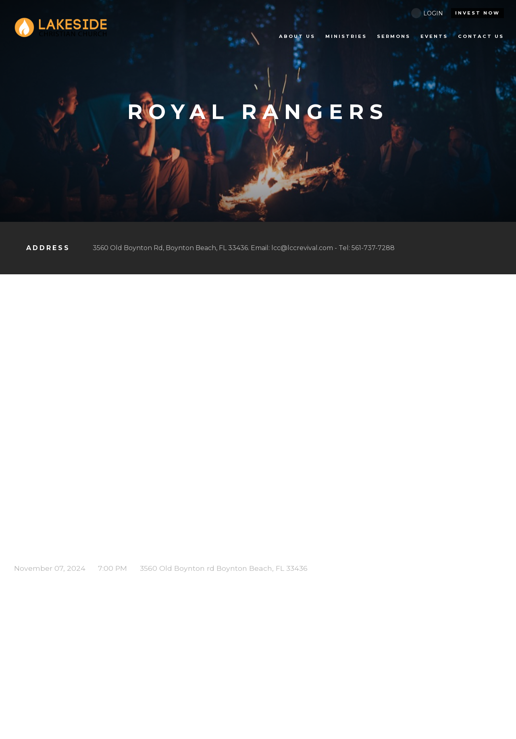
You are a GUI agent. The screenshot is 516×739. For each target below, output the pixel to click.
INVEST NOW (477, 13)
